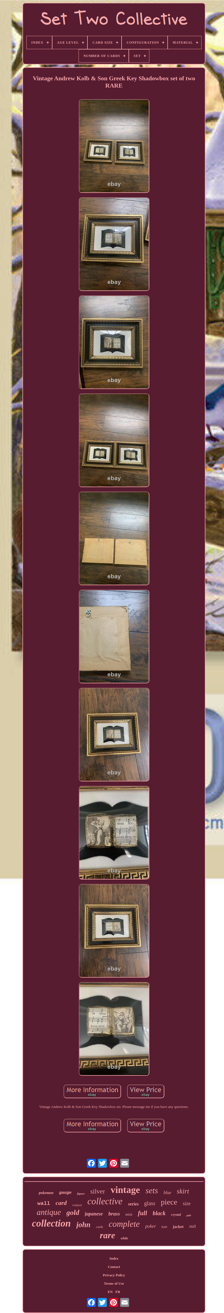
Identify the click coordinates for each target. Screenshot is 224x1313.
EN (110, 1292)
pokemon (46, 1193)
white (124, 1238)
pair (189, 1215)
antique (49, 1212)
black (159, 1213)
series (133, 1204)
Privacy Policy (114, 1275)
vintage (125, 1190)
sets (151, 1190)
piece (169, 1202)
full (142, 1213)
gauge (65, 1192)
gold (72, 1213)
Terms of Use (114, 1283)
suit (192, 1226)
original (77, 1205)
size (186, 1203)
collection (51, 1223)
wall (43, 1203)
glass (149, 1203)
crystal (176, 1214)
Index (114, 1258)
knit (164, 1227)
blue (167, 1192)
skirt (183, 1191)
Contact (114, 1267)
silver (97, 1191)
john (83, 1224)
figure (81, 1193)
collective (104, 1201)
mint (128, 1214)
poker (150, 1226)
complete (124, 1224)
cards (99, 1227)
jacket (178, 1226)
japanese (94, 1214)
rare (107, 1235)
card (61, 1202)
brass (114, 1214)
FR (117, 1292)
